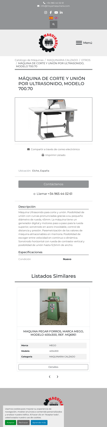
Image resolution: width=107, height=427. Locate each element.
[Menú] (79, 43)
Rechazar (23, 422)
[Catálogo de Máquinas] (29, 60)
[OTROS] (85, 60)
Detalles (53, 367)
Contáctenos (53, 184)
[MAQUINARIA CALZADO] (62, 60)
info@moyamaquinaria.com (55, 6)
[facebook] (50, 12)
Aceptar (10, 422)
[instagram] (45, 12)
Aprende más (39, 422)
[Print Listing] (53, 155)
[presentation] (50, 376)
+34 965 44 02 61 (55, 3)
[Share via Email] (53, 149)
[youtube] (56, 12)
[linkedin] (61, 12)
